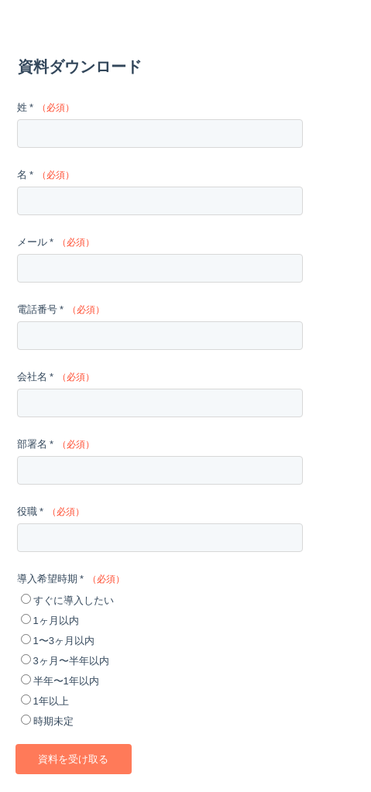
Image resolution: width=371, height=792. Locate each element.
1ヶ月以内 (56, 620)
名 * (25, 174)
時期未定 (53, 721)
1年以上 (51, 701)
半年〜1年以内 (66, 681)
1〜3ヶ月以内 (63, 640)
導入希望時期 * (50, 579)
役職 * (30, 511)
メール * (35, 242)
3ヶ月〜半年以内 (71, 661)
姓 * (25, 107)
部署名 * (35, 444)
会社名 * (35, 376)
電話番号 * (40, 309)
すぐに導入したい (73, 600)
